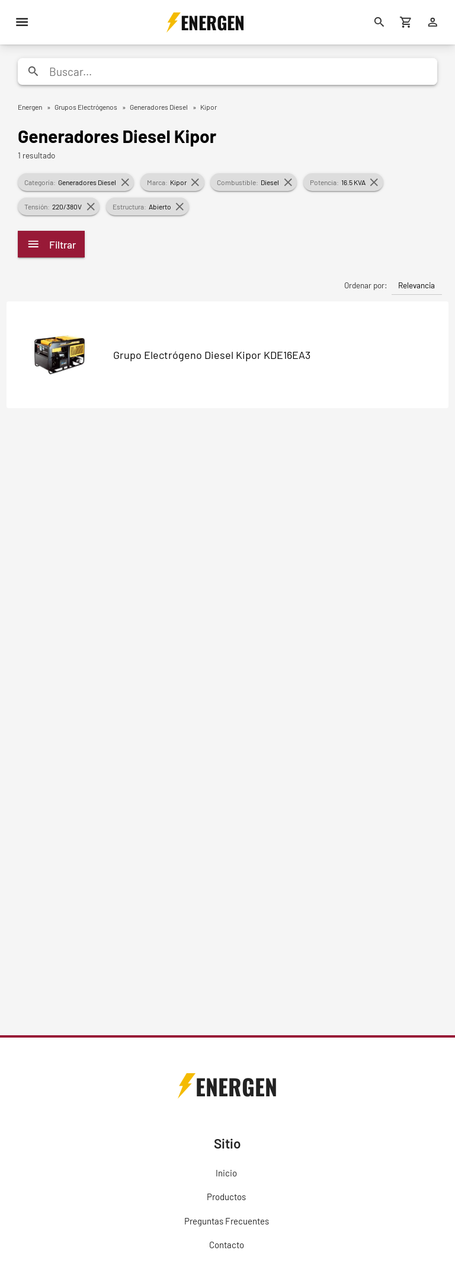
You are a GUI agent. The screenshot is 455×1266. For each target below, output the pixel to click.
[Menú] (22, 22)
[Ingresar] (432, 22)
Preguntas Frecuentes (226, 1221)
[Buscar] (379, 22)
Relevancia (416, 285)
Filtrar (51, 244)
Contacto (226, 1244)
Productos (226, 1196)
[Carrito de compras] (406, 22)
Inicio (226, 1173)
